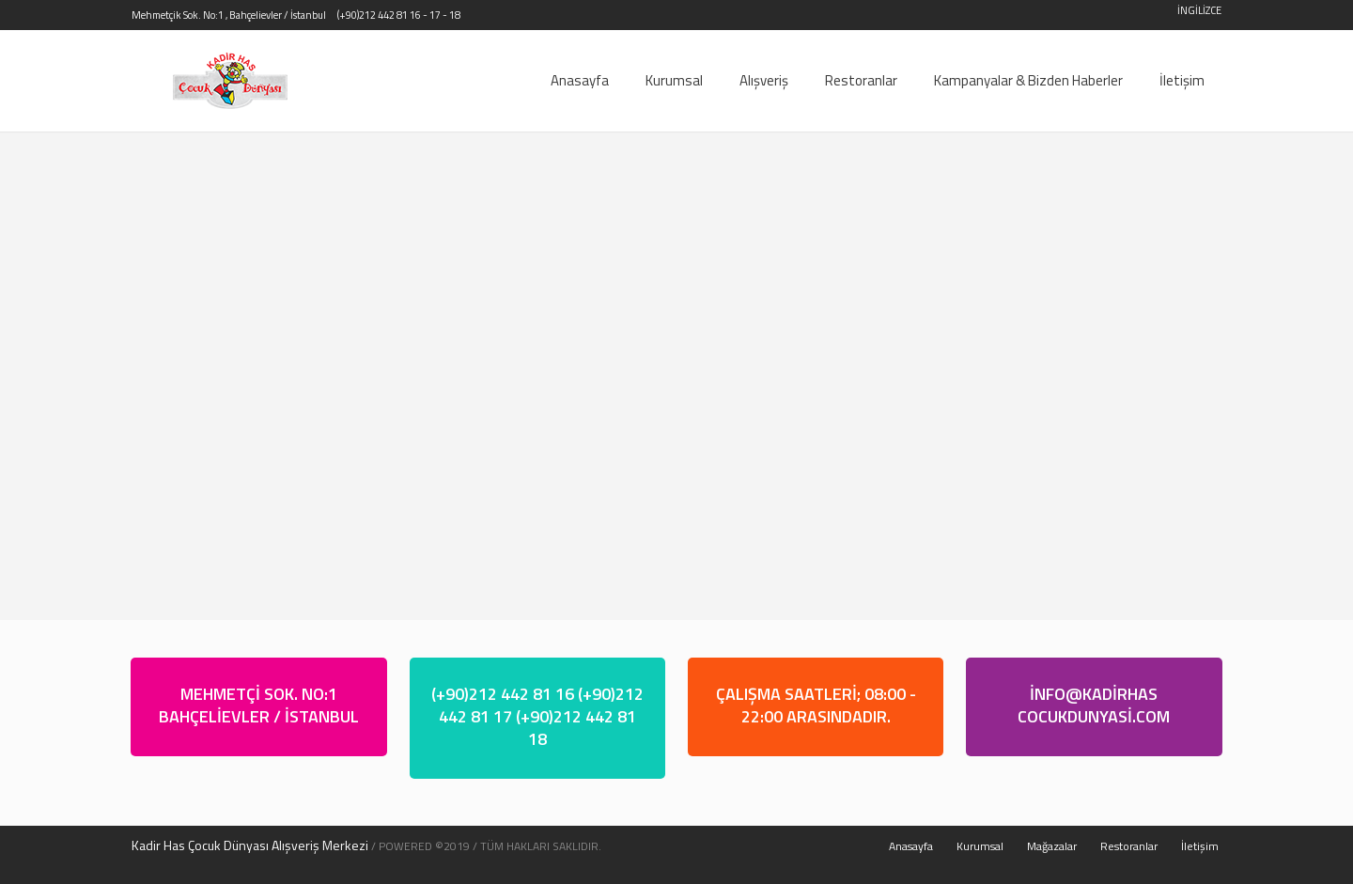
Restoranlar (1129, 846)
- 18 (451, 15)
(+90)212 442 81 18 (576, 728)
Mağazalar (1052, 846)
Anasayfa (911, 846)
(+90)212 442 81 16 (379, 15)
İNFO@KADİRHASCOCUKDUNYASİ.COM (1094, 705)
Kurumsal (979, 846)
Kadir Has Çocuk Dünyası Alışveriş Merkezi (250, 845)
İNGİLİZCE (1199, 10)
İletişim (1200, 846)
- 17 (432, 15)
